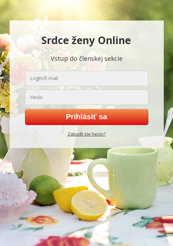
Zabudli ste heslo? (86, 134)
